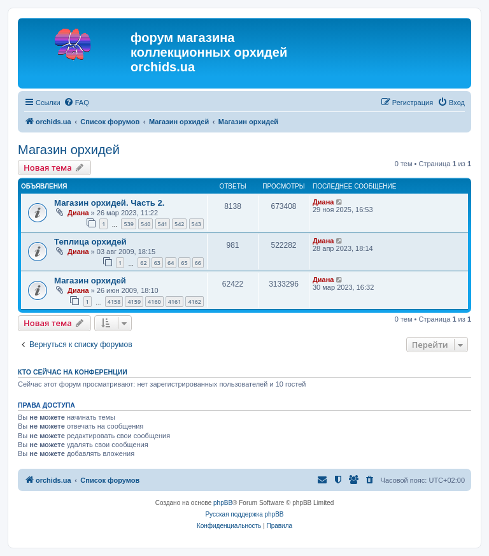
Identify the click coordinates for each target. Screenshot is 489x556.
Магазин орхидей (69, 150)
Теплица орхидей (90, 241)
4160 (154, 301)
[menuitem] (76, 102)
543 (196, 224)
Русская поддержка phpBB (244, 514)
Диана (78, 213)
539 (128, 224)
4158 (114, 301)
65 (184, 263)
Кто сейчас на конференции (72, 372)
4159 (134, 301)
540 (145, 224)
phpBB (222, 502)
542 (179, 224)
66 (198, 263)
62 (143, 263)
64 (170, 263)
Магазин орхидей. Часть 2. (109, 203)
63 (157, 263)
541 (162, 224)
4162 (194, 301)
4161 (174, 301)
